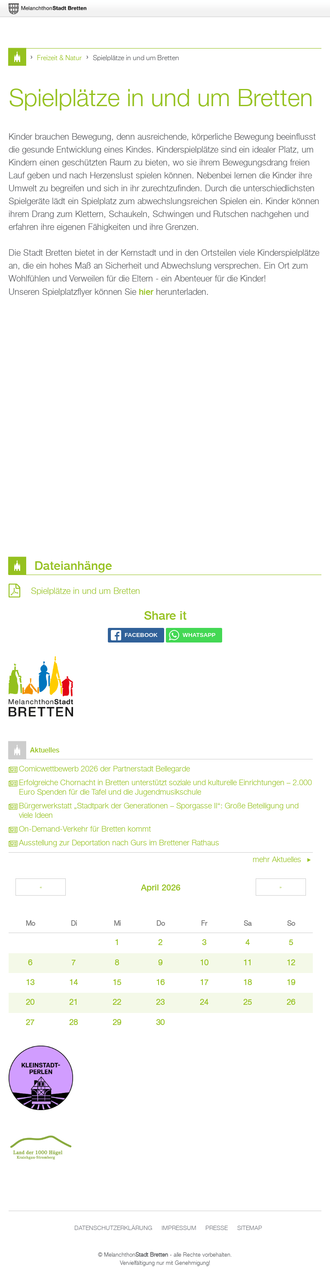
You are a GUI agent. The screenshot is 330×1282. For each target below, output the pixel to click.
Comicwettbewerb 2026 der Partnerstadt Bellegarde (104, 769)
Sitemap (249, 1228)
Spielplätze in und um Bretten (85, 591)
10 (204, 963)
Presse (216, 1228)
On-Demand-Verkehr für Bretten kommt (85, 829)
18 (247, 983)
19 (291, 983)
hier (146, 292)
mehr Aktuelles (278, 860)
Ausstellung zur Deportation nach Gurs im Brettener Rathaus (119, 843)
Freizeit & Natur (59, 58)
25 (247, 1003)
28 (73, 1023)
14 (73, 983)
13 (30, 983)
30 (160, 1023)
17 (204, 983)
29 (117, 1023)
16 (160, 983)
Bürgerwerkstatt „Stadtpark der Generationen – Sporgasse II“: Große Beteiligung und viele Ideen (159, 811)
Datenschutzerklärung (113, 1228)
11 (247, 963)
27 (30, 1023)
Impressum (179, 1228)
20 (30, 1003)
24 (204, 1003)
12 (291, 963)
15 (117, 983)
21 (73, 1003)
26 (291, 1003)
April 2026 (160, 887)
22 (117, 1003)
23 (160, 1003)
